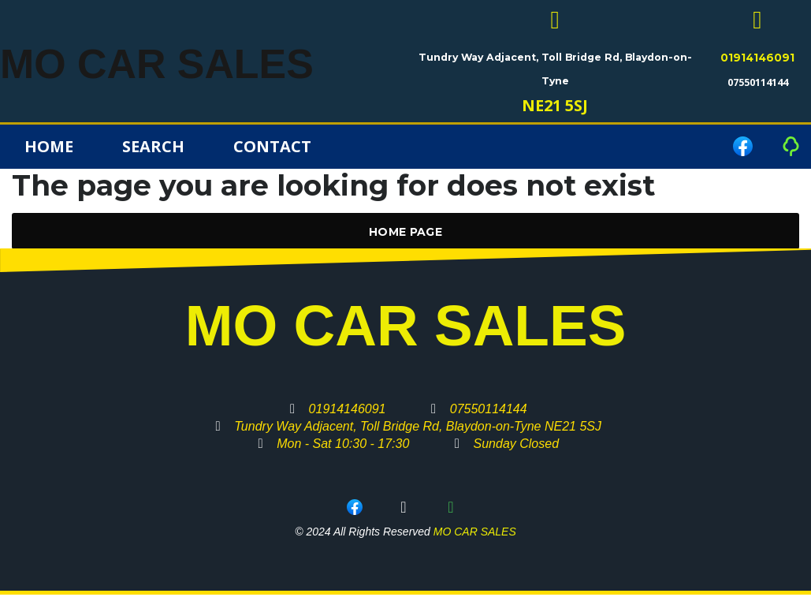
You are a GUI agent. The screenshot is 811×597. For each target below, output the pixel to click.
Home (48, 148)
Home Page (405, 234)
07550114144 (757, 83)
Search (153, 148)
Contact (272, 148)
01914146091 (757, 60)
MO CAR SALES (190, 62)
